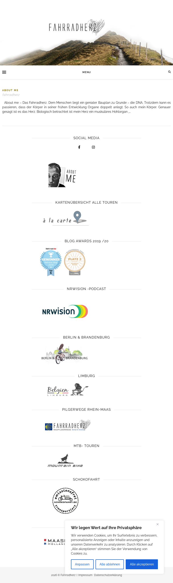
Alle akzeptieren (142, 564)
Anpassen (82, 564)
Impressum (85, 575)
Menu (86, 72)
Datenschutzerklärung (108, 575)
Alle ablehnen (110, 564)
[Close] (159, 524)
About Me (10, 90)
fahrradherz (10, 95)
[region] (114, 547)
